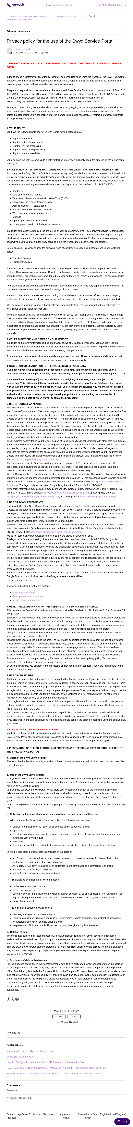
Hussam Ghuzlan (23, 49)
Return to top (15, 1033)
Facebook (8, 999)
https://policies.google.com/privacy (97, 496)
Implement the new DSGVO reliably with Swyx (30, 1051)
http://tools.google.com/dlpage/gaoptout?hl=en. (35, 459)
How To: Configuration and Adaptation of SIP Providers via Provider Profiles (45, 1062)
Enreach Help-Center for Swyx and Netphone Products (29, 16)
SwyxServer (61, 16)
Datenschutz (84, 1114)
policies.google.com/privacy (26, 600)
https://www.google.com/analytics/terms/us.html (65, 492)
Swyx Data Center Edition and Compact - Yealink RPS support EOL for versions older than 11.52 (56, 1068)
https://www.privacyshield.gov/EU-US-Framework (56, 532)
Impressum (65, 1114)
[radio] (58, 1016)
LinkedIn (17, 999)
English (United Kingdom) (110, 5)
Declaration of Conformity (20, 1056)
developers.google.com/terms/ (27, 596)
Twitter (12, 999)
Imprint (66, 1118)
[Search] (104, 16)
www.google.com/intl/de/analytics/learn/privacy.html (33, 496)
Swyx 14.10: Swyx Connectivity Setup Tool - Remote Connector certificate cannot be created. (54, 1073)
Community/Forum (54, 5)
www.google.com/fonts (24, 592)
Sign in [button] (69, 5)
